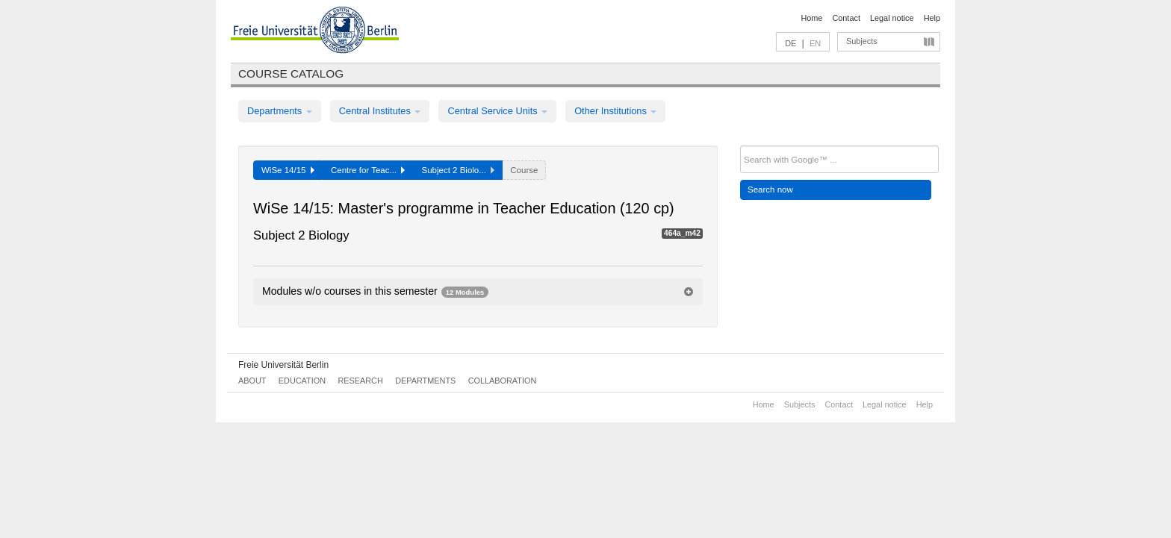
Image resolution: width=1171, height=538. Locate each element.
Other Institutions (615, 110)
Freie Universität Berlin (283, 365)
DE (790, 43)
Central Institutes (380, 110)
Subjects (862, 41)
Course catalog (291, 73)
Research (360, 380)
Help (932, 17)
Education (302, 380)
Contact (846, 17)
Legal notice (892, 17)
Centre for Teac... (368, 170)
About (252, 380)
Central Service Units (497, 110)
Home (811, 17)
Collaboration (502, 380)
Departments (279, 110)
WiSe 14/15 (287, 170)
